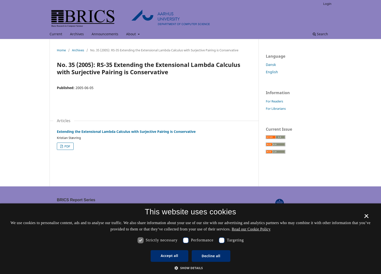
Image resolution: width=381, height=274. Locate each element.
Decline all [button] (211, 256)
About (131, 34)
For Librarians (276, 108)
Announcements (105, 34)
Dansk (271, 64)
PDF (67, 146)
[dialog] (190, 238)
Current (56, 34)
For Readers (274, 101)
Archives (77, 34)
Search (320, 34)
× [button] (366, 217)
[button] (190, 268)
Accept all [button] (169, 255)
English (272, 72)
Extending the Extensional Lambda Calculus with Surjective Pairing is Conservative (126, 131)
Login (327, 3)
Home (61, 50)
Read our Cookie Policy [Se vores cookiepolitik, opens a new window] (251, 229)
